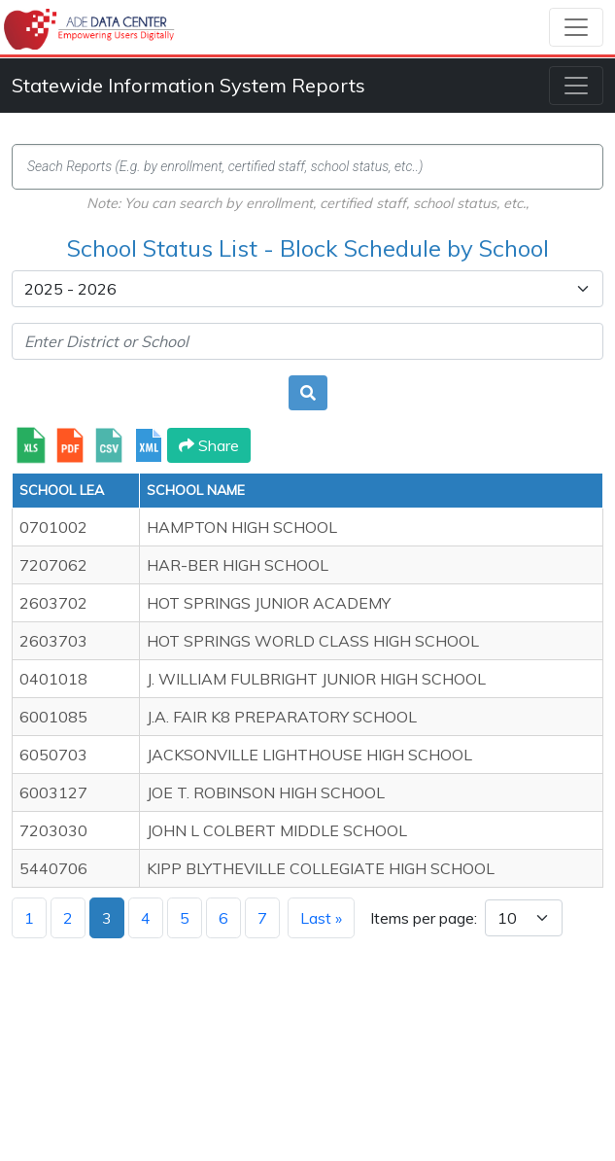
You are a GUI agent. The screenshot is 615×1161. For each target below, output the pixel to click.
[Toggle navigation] (576, 27)
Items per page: (423, 918)
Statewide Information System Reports (188, 85)
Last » (321, 918)
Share (209, 445)
